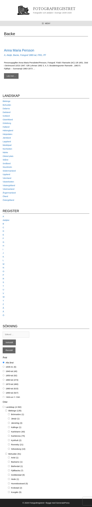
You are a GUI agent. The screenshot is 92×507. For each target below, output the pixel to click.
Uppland (6, 174)
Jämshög (16, 423)
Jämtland (7, 138)
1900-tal (13, 397)
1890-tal (12, 392)
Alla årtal (9, 362)
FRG (40, 55)
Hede (15, 479)
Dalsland (6, 112)
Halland (6, 127)
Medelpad (7, 145)
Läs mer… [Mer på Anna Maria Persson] (11, 76)
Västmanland (8, 189)
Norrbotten (7, 149)
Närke (5, 152)
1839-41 (11, 367)
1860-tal (12, 380)
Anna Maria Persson (19, 50)
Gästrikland (8, 119)
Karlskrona (18, 436)
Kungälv (16, 492)
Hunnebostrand (19, 483)
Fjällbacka (17, 470)
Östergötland (8, 200)
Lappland (7, 141)
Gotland (6, 116)
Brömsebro (17, 414)
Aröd (14, 457)
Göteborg (7, 123)
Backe (16, 55)
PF (44, 55)
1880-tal (32, 55)
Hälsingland (8, 130)
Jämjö (15, 418)
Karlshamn (18, 431)
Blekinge (6, 101)
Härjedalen (7, 134)
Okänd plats (8, 156)
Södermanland (9, 171)
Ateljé (9, 55)
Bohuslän (7, 105)
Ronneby (17, 444)
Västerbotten (8, 182)
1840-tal (11, 371)
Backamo (17, 461)
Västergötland (9, 185)
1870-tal (12, 384)
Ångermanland (9, 193)
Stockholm (7, 167)
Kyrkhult (16, 440)
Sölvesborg (18, 449)
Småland (7, 163)
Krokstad (16, 487)
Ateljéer (6, 220)
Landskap (13, 407)
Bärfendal (17, 466)
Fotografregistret (54, 9)
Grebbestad (18, 475)
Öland (5, 196)
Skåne (5, 160)
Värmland (7, 178)
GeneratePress (63, 503)
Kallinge (16, 427)
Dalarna (6, 108)
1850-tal (11, 375)
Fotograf (24, 55)
